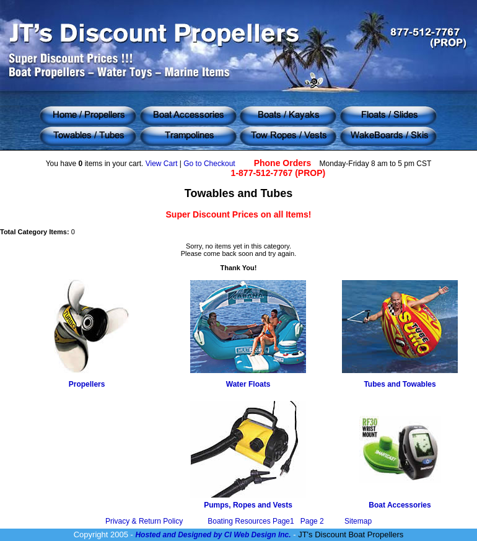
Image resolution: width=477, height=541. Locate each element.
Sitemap (358, 521)
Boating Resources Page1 (252, 521)
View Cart (162, 163)
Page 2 (312, 521)
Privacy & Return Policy (144, 521)
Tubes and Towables (399, 384)
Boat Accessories (400, 505)
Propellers (87, 384)
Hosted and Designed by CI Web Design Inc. (213, 534)
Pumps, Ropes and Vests (248, 505)
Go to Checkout (209, 163)
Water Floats (248, 384)
